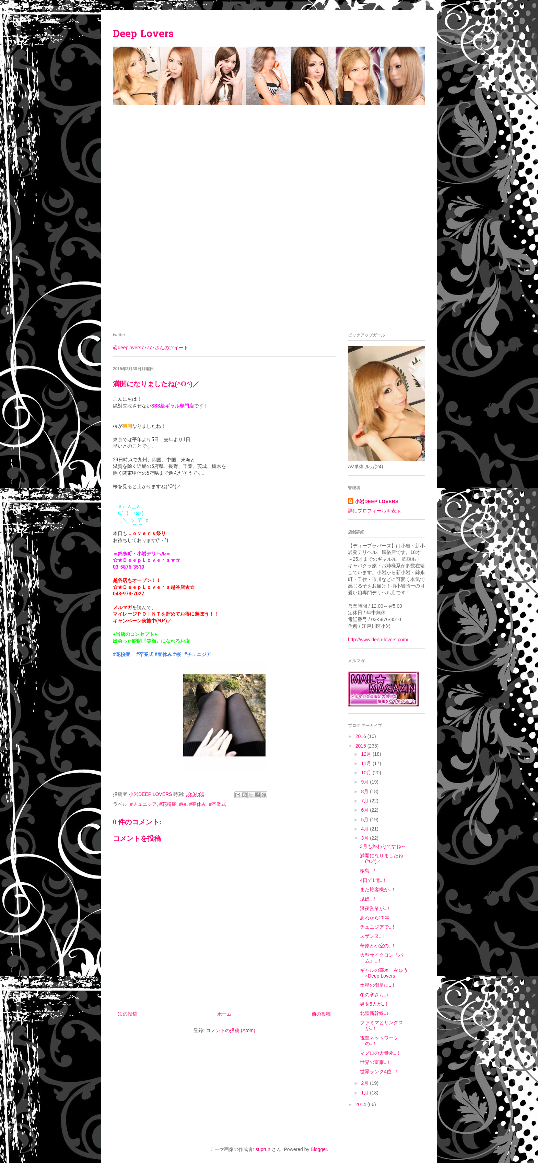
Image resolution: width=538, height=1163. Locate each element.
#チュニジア (197, 654)
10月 (366, 772)
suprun (263, 1149)
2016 (361, 736)
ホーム (224, 1014)
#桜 (176, 654)
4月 (365, 829)
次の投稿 (127, 1014)
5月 (365, 819)
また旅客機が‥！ (378, 889)
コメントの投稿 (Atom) (230, 1030)
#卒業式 (144, 654)
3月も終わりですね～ (383, 846)
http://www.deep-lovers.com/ (378, 639)
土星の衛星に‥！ (378, 985)
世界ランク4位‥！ (379, 1071)
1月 (365, 1092)
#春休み (163, 654)
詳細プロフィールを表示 (374, 510)
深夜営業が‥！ (375, 908)
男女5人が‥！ (374, 1004)
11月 (366, 763)
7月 (365, 800)
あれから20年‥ (376, 917)
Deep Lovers (143, 34)
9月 (365, 782)
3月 (365, 838)
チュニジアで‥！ (378, 927)
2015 (361, 746)
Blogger (319, 1149)
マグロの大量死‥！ (380, 1053)
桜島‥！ (368, 870)
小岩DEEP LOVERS (376, 501)
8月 (365, 791)
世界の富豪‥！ (375, 1062)
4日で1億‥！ (373, 880)
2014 (361, 1104)
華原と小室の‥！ (378, 945)
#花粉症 (121, 654)
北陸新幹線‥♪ (374, 1013)
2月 (365, 1083)
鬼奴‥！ (368, 898)
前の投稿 (321, 1014)
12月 (366, 754)
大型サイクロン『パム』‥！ (381, 958)
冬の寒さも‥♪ (374, 994)
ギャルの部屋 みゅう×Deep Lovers (384, 973)
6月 (365, 810)
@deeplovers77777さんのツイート (150, 347)
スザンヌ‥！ (373, 936)
